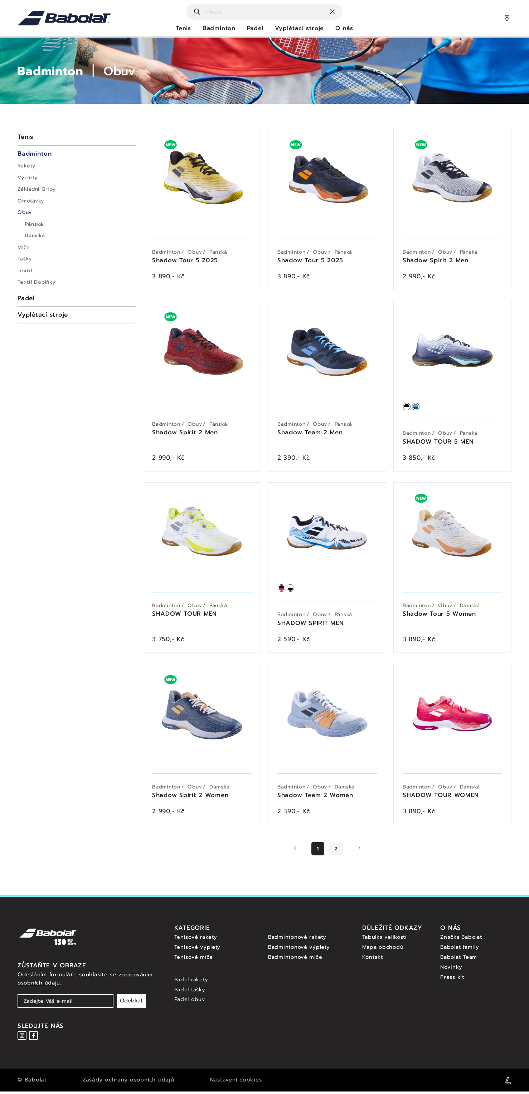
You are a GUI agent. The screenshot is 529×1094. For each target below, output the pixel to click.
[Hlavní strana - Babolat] (64, 18)
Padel (255, 28)
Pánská (34, 224)
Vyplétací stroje (299, 28)
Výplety (27, 177)
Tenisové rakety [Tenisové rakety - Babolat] (196, 940)
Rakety (26, 166)
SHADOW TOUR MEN (184, 616)
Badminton (218, 28)
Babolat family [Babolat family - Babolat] (461, 950)
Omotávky (31, 201)
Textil (25, 270)
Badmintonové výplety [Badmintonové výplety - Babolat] (300, 950)
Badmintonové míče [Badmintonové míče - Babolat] (296, 959)
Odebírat (131, 1003)
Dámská (35, 235)
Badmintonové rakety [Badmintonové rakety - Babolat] (299, 940)
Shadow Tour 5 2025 (185, 261)
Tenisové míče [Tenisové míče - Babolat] (194, 959)
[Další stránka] (359, 851)
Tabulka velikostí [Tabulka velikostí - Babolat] (385, 940)
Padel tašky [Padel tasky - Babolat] (190, 992)
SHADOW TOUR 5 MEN (438, 443)
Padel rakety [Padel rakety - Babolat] (192, 982)
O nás (345, 28)
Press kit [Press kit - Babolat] (452, 979)
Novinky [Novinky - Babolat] (451, 969)
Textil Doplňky (36, 282)
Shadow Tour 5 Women (439, 616)
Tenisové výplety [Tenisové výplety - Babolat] (198, 950)
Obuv (125, 71)
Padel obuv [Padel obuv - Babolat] (190, 1002)
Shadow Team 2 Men (310, 434)
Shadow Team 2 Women (315, 798)
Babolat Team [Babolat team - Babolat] (460, 959)
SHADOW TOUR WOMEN (441, 798)
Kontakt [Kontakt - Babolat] (373, 959)
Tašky (25, 259)
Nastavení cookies (236, 1082)
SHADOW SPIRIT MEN (310, 625)
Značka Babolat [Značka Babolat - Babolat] (462, 940)
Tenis (182, 28)
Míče (24, 247)
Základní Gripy (37, 189)
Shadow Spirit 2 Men (436, 261)
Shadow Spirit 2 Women (190, 798)
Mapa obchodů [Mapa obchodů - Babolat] (384, 950)
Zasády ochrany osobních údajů (128, 1082)
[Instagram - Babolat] (22, 1038)
